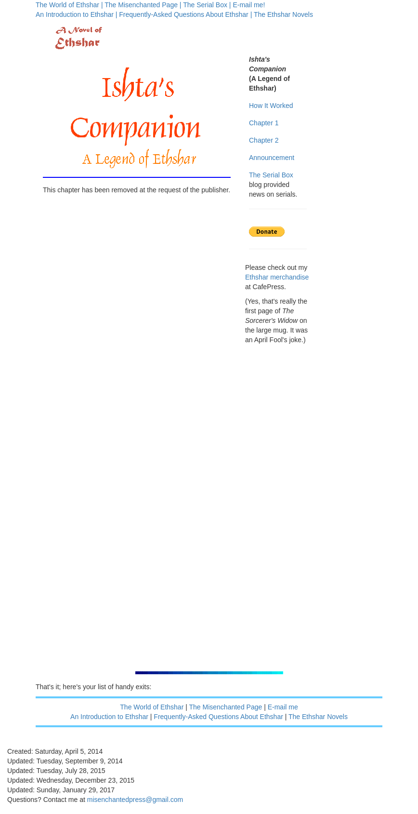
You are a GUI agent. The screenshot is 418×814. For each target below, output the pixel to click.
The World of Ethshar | (69, 5)
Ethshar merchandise (277, 277)
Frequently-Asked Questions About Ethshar (218, 717)
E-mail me (283, 707)
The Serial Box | (207, 5)
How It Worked (271, 105)
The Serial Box (271, 175)
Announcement (271, 157)
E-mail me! (249, 5)
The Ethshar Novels (283, 14)
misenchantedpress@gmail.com (135, 799)
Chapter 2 (263, 140)
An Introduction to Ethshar (109, 717)
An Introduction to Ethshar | (76, 14)
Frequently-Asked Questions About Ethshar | (185, 14)
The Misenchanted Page (225, 707)
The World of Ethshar (151, 707)
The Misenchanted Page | (142, 5)
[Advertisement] (281, 520)
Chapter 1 (263, 123)
